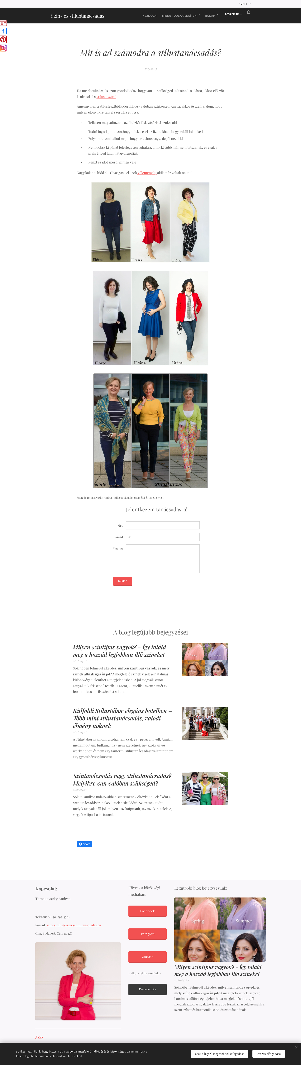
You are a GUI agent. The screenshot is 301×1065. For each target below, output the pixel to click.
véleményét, (147, 172)
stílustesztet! (106, 96)
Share (84, 844)
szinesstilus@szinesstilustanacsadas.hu (74, 925)
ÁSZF (39, 1037)
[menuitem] (142, 15)
